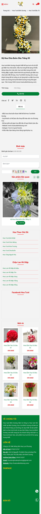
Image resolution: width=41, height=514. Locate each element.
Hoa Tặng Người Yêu (9, 255)
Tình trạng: (5, 88)
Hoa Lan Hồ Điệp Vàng (10, 276)
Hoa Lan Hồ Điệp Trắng (10, 281)
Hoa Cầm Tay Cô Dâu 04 (30, 374)
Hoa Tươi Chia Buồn (9, 250)
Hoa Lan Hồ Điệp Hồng (10, 285)
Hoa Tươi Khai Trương (10, 246)
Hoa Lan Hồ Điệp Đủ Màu (11, 268)
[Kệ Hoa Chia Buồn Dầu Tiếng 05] (20, 4)
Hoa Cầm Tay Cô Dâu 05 (11, 401)
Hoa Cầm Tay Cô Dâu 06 (30, 401)
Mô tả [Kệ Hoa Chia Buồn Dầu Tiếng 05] (20, 107)
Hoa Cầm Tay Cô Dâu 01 (11, 347)
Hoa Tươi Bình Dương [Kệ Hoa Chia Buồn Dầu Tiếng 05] (19, 11)
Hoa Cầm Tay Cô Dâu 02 (30, 347)
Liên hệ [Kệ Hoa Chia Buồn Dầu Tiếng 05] (20, 94)
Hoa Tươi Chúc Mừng (9, 242)
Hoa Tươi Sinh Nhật (9, 238)
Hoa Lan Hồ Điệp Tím (9, 272)
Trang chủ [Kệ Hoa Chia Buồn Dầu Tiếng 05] (6, 11)
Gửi (35, 172)
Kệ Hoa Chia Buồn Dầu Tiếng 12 (20, 219)
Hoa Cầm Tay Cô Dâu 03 (11, 374)
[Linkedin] (17, 100)
